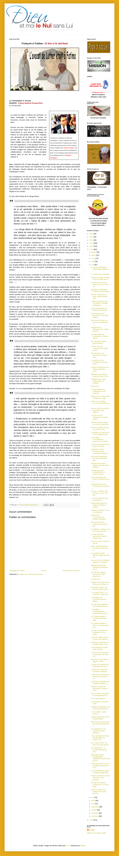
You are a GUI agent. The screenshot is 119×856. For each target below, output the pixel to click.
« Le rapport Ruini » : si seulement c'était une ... (100, 593)
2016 (91, 246)
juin (92, 797)
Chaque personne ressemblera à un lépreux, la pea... (98, 472)
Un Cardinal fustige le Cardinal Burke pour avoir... (99, 618)
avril (93, 261)
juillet (93, 800)
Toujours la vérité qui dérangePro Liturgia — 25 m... (100, 688)
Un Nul (91, 830)
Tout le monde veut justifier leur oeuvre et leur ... (99, 524)
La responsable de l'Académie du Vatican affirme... (99, 336)
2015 (91, 243)
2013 (91, 237)
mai (92, 265)
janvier (93, 252)
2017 (91, 249)
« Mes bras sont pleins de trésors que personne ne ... (100, 676)
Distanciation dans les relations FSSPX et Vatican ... (99, 505)
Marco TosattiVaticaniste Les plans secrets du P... (99, 548)
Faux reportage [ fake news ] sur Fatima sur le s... (100, 479)
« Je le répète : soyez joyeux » (98, 713)
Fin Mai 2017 (95, 579)
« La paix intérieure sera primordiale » (99, 499)
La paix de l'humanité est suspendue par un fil (100, 665)
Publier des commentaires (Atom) (31, 574)
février (93, 255)
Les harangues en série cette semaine (99, 648)
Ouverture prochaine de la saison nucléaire (100, 445)
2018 (91, 820)
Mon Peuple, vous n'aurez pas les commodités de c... (100, 724)
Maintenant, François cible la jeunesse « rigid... (100, 397)
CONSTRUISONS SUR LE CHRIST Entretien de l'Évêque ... (99, 303)
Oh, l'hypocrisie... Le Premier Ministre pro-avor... (99, 750)
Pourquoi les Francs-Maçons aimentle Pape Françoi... (100, 465)
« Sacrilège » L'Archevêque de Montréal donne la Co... (100, 611)
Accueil (43, 570)
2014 (91, 240)
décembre (95, 816)
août (93, 804)
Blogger (83, 846)
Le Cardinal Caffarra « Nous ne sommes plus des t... (100, 625)
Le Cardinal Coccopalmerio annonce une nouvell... (100, 439)
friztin (68, 846)
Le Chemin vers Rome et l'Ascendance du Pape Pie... (100, 654)
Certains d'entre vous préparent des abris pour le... (99, 791)
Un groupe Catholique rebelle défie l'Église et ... (100, 269)
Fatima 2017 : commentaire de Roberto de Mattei (98, 517)
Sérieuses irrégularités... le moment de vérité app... (99, 458)
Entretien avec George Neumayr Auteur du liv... (100, 375)
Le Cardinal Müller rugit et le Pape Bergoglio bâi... (100, 772)
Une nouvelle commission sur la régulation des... (100, 694)
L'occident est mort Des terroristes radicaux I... (100, 670)
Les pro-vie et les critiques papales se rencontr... (100, 561)
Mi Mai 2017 (95, 386)
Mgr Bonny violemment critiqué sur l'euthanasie (100, 290)
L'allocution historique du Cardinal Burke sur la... (100, 643)
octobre (94, 810)
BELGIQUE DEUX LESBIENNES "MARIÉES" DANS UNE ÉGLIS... (100, 757)
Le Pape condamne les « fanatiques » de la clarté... (100, 632)
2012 (91, 234)
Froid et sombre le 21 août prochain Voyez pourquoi (100, 777)
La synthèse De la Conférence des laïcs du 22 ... (99, 362)
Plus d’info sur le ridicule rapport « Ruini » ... (99, 660)
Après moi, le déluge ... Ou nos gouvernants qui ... (100, 403)
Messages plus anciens (71, 570)
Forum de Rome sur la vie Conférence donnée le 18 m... (100, 765)
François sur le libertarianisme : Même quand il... (100, 329)
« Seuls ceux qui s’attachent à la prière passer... (99, 348)
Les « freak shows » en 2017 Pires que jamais (100, 744)
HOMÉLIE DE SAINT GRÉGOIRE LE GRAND (98, 381)
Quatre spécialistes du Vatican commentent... (99, 309)
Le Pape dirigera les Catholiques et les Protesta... (98, 391)
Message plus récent (17, 570)
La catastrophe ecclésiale (100, 274)
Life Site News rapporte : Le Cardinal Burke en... (100, 605)
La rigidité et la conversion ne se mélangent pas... (100, 433)
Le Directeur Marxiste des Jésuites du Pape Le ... (100, 682)
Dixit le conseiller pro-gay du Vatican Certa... (100, 428)
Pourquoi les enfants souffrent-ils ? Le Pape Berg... (100, 784)
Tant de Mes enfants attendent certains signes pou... (98, 574)
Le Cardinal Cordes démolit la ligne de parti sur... (100, 555)
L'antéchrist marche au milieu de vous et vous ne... (100, 284)
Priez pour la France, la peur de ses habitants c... (99, 322)
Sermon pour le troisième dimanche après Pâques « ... (100, 410)
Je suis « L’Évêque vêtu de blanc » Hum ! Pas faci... (99, 493)
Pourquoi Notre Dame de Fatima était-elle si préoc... (100, 369)
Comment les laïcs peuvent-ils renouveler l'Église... (99, 315)
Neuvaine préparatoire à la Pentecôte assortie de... (100, 708)
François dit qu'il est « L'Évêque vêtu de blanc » (100, 486)
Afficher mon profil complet (96, 833)
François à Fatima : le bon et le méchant (100, 511)
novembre (95, 813)
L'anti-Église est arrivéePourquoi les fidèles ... (99, 599)
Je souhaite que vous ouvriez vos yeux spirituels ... (98, 731)
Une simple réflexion (98, 698)
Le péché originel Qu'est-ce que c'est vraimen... (100, 638)
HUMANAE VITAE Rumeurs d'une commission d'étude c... (100, 451)
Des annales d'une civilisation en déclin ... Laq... (100, 355)
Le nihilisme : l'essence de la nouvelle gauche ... (100, 530)
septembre (95, 807)
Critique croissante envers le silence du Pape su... (100, 583)
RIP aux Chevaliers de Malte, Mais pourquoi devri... (99, 296)
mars (93, 258)
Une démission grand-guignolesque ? (99, 342)
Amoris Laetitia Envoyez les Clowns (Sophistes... (100, 423)
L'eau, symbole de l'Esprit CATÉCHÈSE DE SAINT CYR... (100, 738)
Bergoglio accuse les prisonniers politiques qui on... (99, 567)
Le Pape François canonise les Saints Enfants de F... (99, 536)
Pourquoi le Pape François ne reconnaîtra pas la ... (100, 278)
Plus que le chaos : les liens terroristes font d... (100, 588)
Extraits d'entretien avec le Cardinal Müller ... (100, 718)
